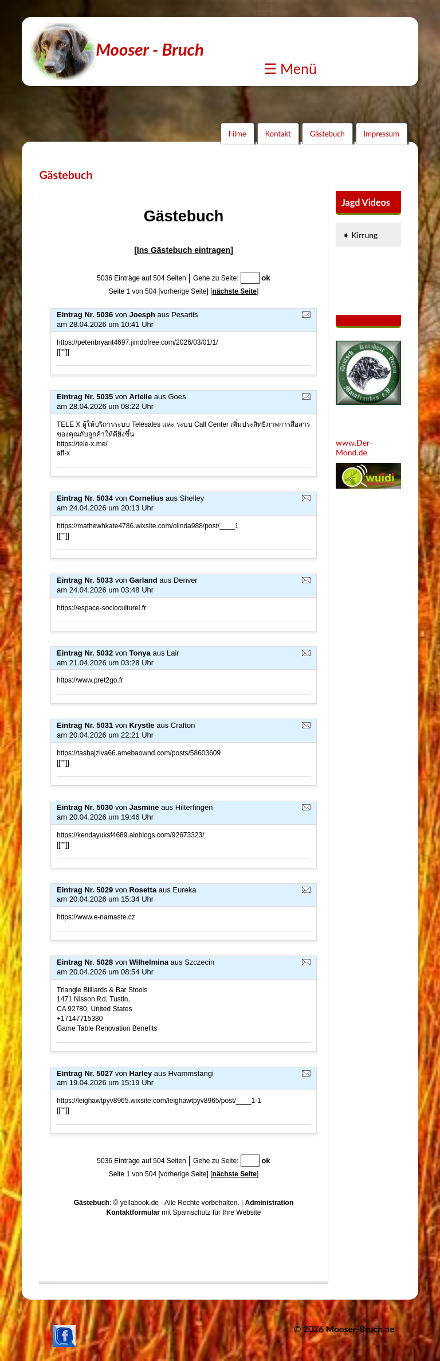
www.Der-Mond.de (354, 447)
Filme (237, 133)
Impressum (381, 133)
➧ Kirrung (360, 235)
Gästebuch (327, 133)
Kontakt (278, 133)
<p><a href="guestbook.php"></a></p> (183, 736)
